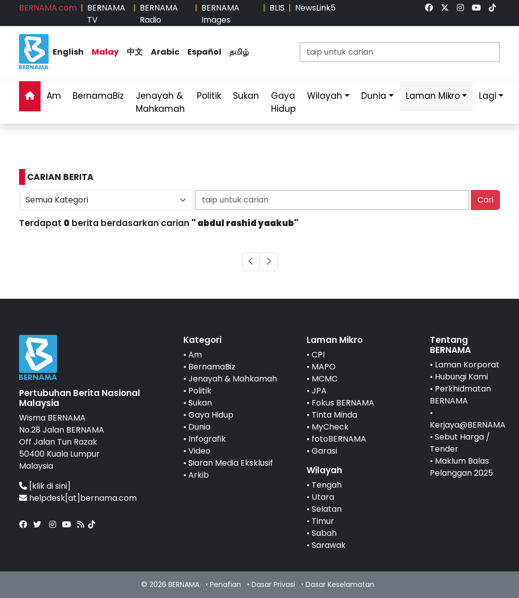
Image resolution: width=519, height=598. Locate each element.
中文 (135, 52)
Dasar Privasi (273, 584)
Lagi (487, 96)
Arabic (165, 52)
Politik (209, 96)
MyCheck (330, 427)
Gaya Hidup (283, 102)
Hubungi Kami (461, 376)
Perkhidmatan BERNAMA (460, 395)
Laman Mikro (433, 96)
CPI (318, 354)
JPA (319, 390)
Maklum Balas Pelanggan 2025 (461, 467)
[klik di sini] (50, 486)
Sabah (324, 533)
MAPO (324, 366)
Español (204, 52)
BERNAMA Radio (159, 14)
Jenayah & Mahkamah (160, 102)
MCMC (325, 378)
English (68, 52)
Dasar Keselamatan (340, 584)
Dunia (373, 96)
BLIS (277, 8)
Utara (323, 497)
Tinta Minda (334, 415)
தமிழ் (239, 52)
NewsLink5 (315, 8)
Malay (105, 52)
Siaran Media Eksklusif (230, 463)
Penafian (225, 584)
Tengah (327, 485)
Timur (323, 521)
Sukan (246, 96)
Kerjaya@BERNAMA (467, 425)
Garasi (324, 451)
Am (54, 96)
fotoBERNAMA (339, 439)
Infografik (207, 439)
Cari (485, 200)
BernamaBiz (98, 96)
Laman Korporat (467, 364)
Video (199, 451)
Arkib (198, 475)
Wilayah (324, 96)
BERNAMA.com (48, 8)
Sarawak (329, 545)
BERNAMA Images (220, 14)
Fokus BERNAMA (343, 403)
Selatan (327, 509)
